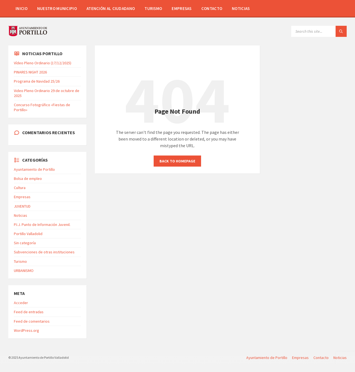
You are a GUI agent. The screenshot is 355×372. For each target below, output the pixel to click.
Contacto (211, 8)
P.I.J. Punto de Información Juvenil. (42, 224)
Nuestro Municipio (57, 8)
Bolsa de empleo (28, 178)
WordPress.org (26, 330)
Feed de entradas (29, 311)
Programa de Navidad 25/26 (37, 81)
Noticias (241, 8)
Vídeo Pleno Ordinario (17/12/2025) (42, 62)
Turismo (153, 8)
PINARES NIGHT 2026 (30, 72)
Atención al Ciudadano (111, 8)
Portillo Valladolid (28, 233)
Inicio (21, 8)
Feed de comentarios (32, 321)
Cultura (20, 187)
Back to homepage (177, 161)
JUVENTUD (22, 206)
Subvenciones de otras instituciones (44, 251)
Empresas (181, 8)
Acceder (21, 302)
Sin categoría (25, 242)
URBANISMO (24, 270)
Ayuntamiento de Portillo (34, 169)
